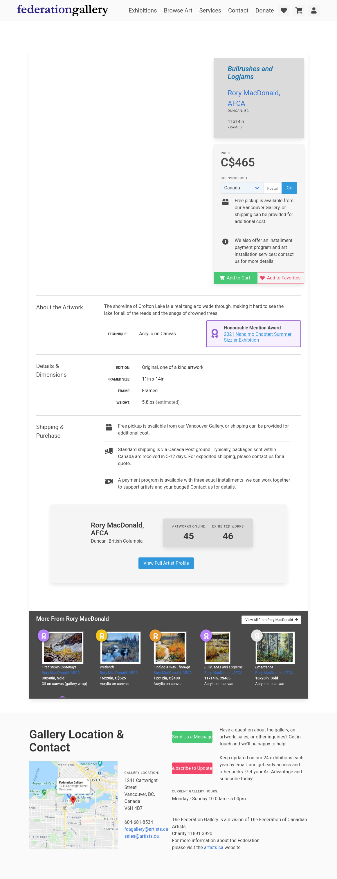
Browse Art (178, 10)
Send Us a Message (192, 737)
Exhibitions (143, 10)
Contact (238, 10)
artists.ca (214, 847)
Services (210, 10)
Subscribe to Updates (192, 768)
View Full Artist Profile (166, 563)
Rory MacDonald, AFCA (61, 672)
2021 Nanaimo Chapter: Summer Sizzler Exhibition (258, 337)
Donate (264, 10)
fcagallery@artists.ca (146, 829)
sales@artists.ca (142, 836)
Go (289, 188)
